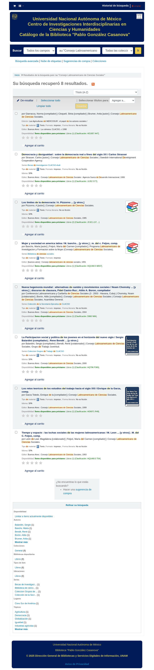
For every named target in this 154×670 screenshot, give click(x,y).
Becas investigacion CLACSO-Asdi (44, 165)
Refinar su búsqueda (77, 505)
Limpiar (136, 6)
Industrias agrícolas (24, 626)
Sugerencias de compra (76, 61)
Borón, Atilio (20, 535)
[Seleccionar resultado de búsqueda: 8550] (16, 113)
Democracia (20, 615)
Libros (18, 559)
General (19, 550)
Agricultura (20, 612)
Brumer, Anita (21, 538)
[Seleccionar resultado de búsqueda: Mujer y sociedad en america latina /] (16, 243)
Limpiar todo (44, 106)
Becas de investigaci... (25, 584)
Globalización (21, 619)
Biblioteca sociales (41, 254)
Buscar (17, 50)
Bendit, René (21, 531)
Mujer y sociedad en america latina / (70, 243)
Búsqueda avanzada (26, 61)
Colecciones (99, 61)
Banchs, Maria (22, 528)
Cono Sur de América (25, 603)
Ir (138, 50)
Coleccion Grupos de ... (26, 591)
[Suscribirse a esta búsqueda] (93, 83)
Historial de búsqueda (115, 5)
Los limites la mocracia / (53, 202)
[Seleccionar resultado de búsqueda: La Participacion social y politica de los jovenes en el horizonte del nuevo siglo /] (16, 337)
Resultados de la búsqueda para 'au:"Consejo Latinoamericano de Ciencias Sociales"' (64, 75)
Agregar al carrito (33, 145)
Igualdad (19, 622)
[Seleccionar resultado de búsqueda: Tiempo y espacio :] (16, 432)
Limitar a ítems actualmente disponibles (34, 516)
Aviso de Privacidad (77, 664)
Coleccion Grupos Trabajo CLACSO (46, 351)
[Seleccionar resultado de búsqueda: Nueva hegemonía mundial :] (16, 287)
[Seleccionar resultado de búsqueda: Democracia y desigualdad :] (16, 154)
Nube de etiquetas (51, 61)
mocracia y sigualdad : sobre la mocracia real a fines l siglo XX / (74, 154)
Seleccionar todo (50, 100)
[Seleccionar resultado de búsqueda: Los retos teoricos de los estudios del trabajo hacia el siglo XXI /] (16, 388)
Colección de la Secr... (25, 595)
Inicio (17, 75)
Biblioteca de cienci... (25, 588)
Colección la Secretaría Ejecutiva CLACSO (49, 304)
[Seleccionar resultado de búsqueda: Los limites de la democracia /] (16, 202)
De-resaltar (24, 100)
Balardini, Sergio (23, 525)
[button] (14, 6)
